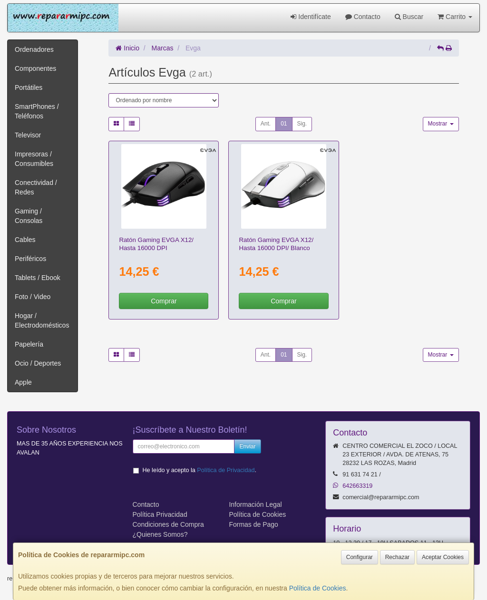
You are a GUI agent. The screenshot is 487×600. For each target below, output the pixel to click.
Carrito (455, 16)
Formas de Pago (253, 524)
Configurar (359, 557)
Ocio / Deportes (38, 363)
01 (284, 123)
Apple (23, 382)
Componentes (35, 68)
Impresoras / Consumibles (34, 158)
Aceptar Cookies (443, 557)
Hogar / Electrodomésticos (42, 320)
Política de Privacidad (225, 470)
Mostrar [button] (441, 123)
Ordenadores (34, 49)
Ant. (266, 123)
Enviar (247, 446)
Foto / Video (32, 296)
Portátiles (28, 87)
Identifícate (311, 16)
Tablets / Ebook (37, 277)
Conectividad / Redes (36, 187)
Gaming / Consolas (28, 215)
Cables (25, 239)
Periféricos (30, 258)
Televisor (28, 135)
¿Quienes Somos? (160, 534)
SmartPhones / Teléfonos (37, 111)
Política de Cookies (317, 588)
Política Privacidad (160, 514)
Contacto (362, 16)
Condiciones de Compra (168, 524)
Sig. (302, 123)
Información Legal (255, 504)
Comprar (163, 301)
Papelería (29, 344)
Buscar (409, 16)
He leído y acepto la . (199, 470)
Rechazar (397, 557)
